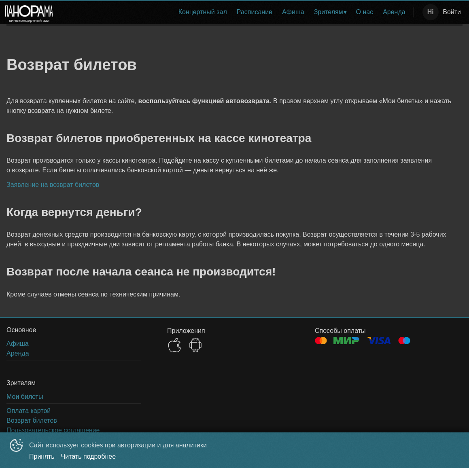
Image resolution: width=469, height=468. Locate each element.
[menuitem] (203, 12)
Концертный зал (202, 11)
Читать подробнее (88, 456)
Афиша (293, 11)
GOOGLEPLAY (195, 345)
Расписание (254, 11)
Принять (42, 456)
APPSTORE (174, 345)
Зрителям (328, 11)
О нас (365, 11)
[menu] (234, 12)
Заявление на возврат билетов (52, 184)
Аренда (394, 11)
